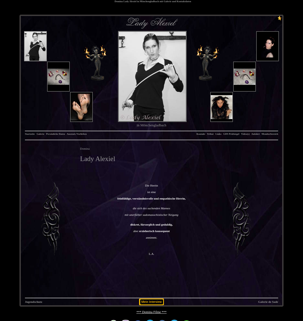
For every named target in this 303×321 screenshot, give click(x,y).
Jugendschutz (33, 301)
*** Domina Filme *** (151, 312)
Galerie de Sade (268, 301)
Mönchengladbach (149, 1)
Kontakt (200, 134)
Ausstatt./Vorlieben (77, 134)
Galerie (40, 134)
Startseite (30, 134)
